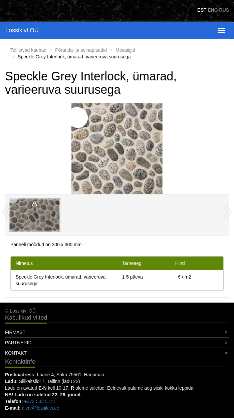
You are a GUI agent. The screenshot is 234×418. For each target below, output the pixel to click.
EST (201, 10)
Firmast (15, 332)
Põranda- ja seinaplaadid (81, 50)
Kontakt (16, 353)
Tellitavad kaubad (28, 50)
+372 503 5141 (39, 401)
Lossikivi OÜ (22, 30)
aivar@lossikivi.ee (40, 408)
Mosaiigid (125, 50)
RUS (224, 10)
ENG (213, 10)
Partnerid (18, 342)
